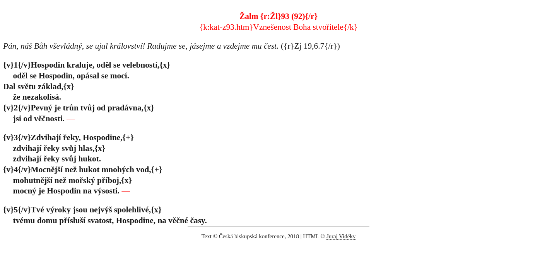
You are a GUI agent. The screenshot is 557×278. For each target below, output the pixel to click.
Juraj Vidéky (341, 236)
